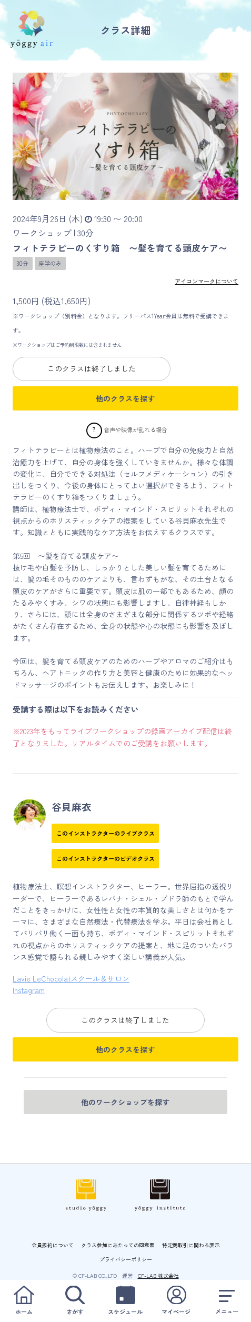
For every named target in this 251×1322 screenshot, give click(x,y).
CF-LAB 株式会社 (158, 1275)
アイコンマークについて (206, 281)
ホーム (24, 1301)
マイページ (176, 1301)
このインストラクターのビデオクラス (105, 858)
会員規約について (53, 1245)
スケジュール (125, 1301)
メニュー (227, 1300)
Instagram (29, 990)
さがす (74, 1301)
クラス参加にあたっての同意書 (118, 1245)
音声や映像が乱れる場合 (135, 429)
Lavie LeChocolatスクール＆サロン (71, 978)
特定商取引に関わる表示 (191, 1245)
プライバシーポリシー (125, 1259)
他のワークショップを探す (125, 1102)
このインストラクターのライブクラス (105, 833)
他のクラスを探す (125, 398)
